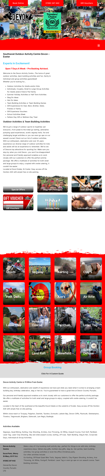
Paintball (93, 432)
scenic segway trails (34, 133)
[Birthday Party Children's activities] (52, 203)
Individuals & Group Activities (19, 438)
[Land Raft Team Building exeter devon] (40, 348)
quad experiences (18, 133)
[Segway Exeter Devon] (40, 269)
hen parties (78, 449)
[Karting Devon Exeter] (65, 269)
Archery (44, 432)
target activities (19, 135)
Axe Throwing (53, 432)
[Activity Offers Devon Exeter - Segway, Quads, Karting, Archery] (18, 184)
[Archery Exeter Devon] (40, 293)
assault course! (9, 138)
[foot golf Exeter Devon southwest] (14, 293)
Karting (25, 432)
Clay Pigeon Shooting (77, 457)
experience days (30, 449)
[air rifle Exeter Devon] (91, 293)
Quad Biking (16, 432)
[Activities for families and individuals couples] (87, 203)
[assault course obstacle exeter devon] (40, 320)
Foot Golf (85, 432)
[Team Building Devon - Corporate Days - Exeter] (87, 184)
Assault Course (74, 432)
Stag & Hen (83, 435)
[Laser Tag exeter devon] (91, 320)
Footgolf (43, 460)
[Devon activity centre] (19, 7)
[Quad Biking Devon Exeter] (14, 269)
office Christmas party (66, 452)
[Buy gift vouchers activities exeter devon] (18, 202)
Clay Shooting (34, 432)
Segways (6, 432)
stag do (70, 449)
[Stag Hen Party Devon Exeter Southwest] (52, 184)
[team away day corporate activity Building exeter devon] (91, 348)
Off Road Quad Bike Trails (43, 457)
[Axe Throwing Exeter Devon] (65, 293)
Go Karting (28, 457)
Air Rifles (63, 432)
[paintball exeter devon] (65, 320)
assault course (88, 460)
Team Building (72, 435)
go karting (35, 130)
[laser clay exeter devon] (14, 320)
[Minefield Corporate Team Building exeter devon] (65, 348)
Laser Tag (7, 435)
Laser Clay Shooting (20, 435)
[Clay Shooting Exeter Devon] (91, 269)
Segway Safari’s (61, 457)
